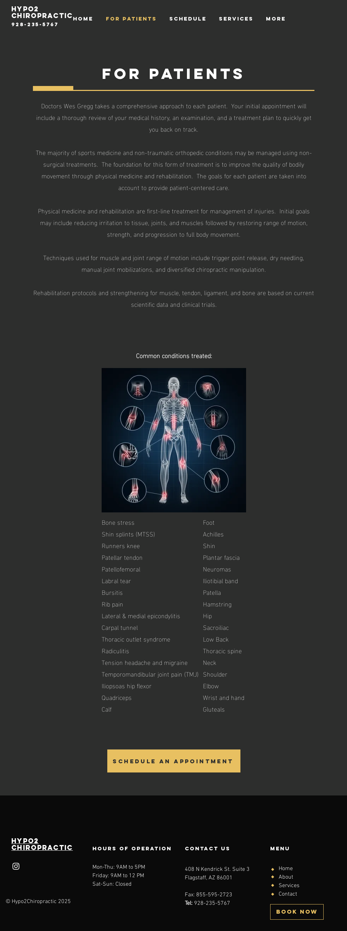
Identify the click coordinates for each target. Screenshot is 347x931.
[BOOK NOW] (297, 912)
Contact (288, 894)
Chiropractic (42, 847)
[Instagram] (16, 866)
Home (286, 868)
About (286, 877)
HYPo (22, 841)
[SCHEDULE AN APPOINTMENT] (173, 760)
